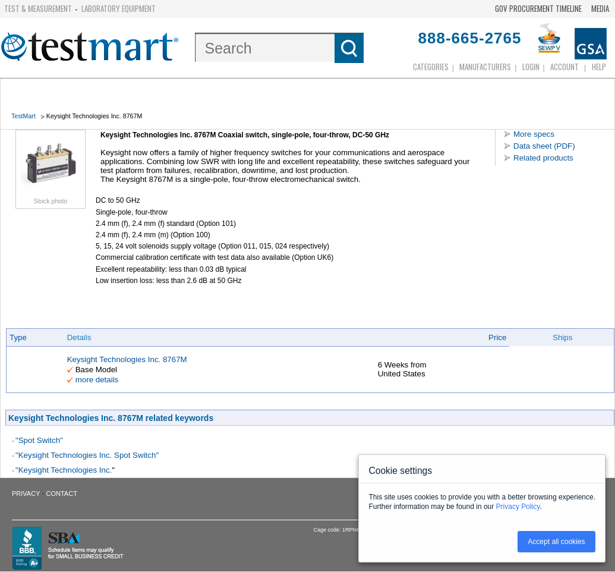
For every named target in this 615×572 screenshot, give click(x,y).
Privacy (26, 493)
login (531, 67)
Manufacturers (485, 67)
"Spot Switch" (39, 440)
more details (97, 379)
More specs (533, 134)
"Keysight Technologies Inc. (63, 470)
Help (599, 67)
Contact (61, 493)
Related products (543, 157)
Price (497, 337)
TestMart (23, 116)
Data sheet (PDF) (544, 146)
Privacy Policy (518, 506)
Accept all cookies (556, 542)
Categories (431, 67)
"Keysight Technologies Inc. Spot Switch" (87, 455)
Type (18, 337)
